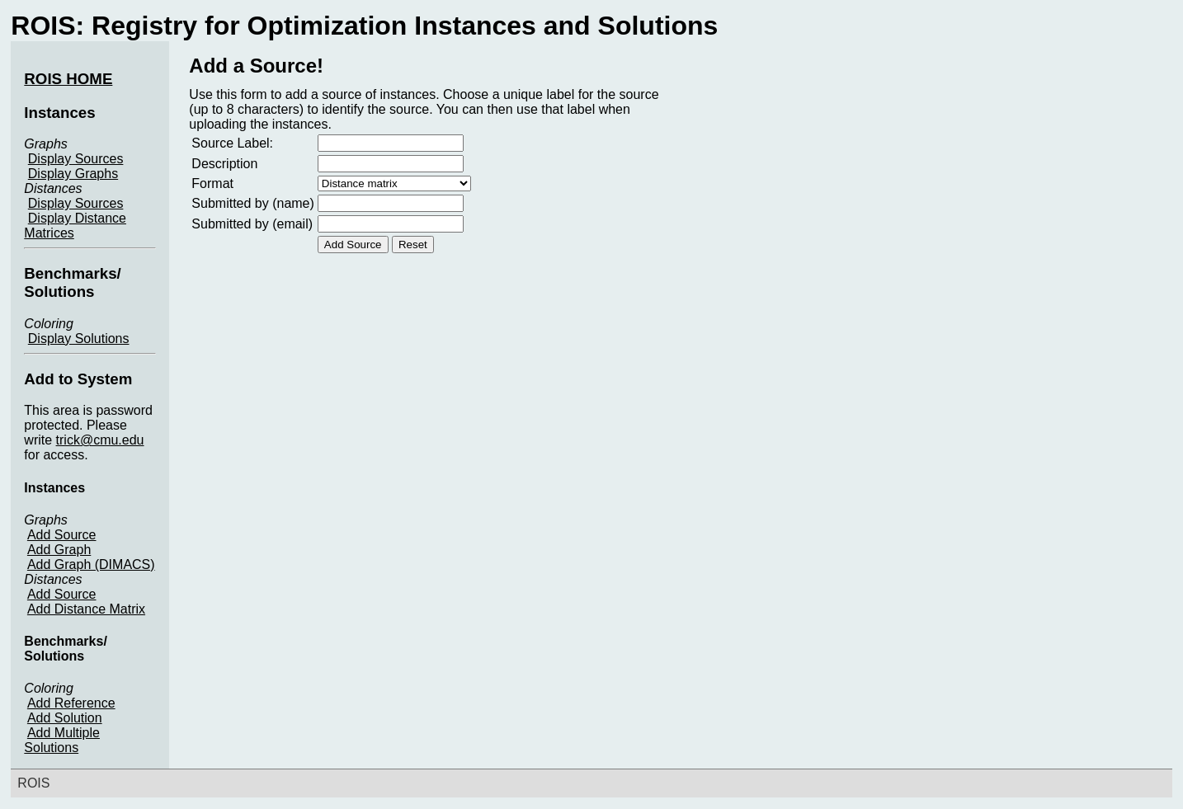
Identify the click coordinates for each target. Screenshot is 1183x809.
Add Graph (59, 550)
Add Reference (71, 703)
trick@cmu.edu (100, 440)
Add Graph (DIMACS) (91, 564)
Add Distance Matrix (86, 609)
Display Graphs (73, 174)
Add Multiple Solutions (62, 740)
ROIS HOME (68, 78)
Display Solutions (79, 339)
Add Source (62, 535)
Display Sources (76, 159)
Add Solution (64, 718)
